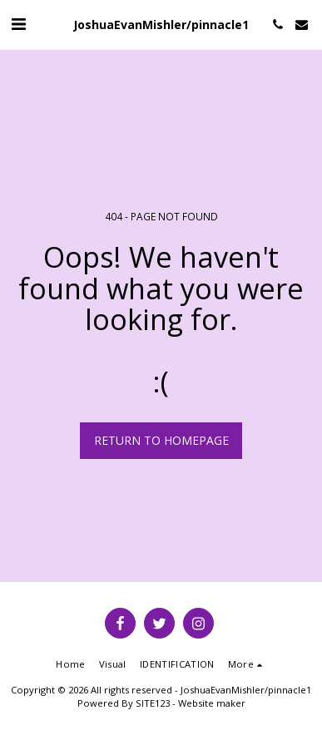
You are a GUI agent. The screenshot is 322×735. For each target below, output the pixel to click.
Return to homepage (161, 440)
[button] (18, 24)
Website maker (211, 703)
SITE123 (153, 703)
